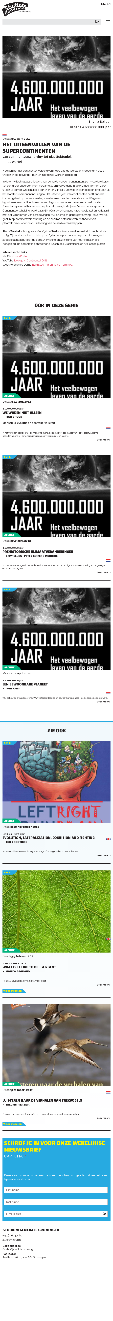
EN (109, 3)
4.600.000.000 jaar (96, 127)
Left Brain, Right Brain (13, 834)
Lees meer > (104, 440)
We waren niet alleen (22, 413)
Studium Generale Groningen (17, 9)
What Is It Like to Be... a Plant (29, 967)
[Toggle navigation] (108, 21)
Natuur (105, 121)
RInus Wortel (19, 256)
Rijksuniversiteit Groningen (14, 1305)
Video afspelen (12, 991)
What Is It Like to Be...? (14, 963)
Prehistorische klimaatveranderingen (37, 551)
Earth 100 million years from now (52, 264)
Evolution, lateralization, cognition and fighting (48, 838)
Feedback (58, 1276)
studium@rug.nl (11, 1239)
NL (103, 3)
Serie (7, 318)
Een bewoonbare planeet (25, 684)
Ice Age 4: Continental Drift (30, 260)
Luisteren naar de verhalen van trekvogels (42, 1100)
